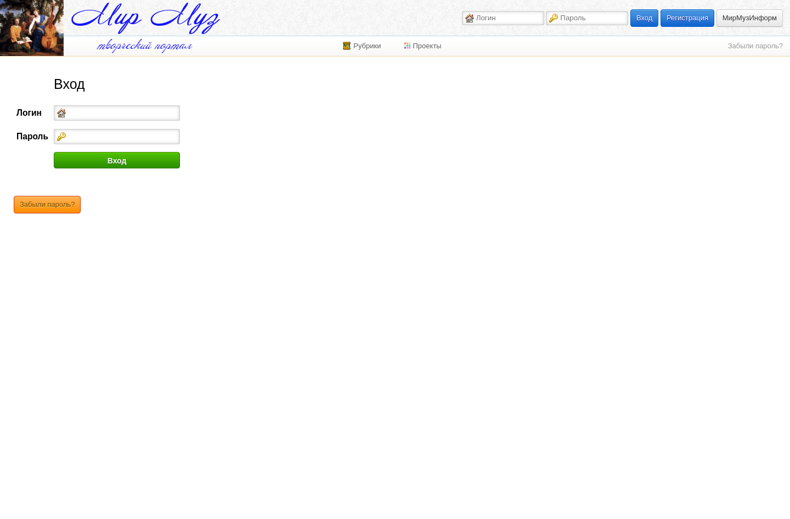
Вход (644, 18)
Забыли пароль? (755, 46)
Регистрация (687, 18)
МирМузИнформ (750, 18)
